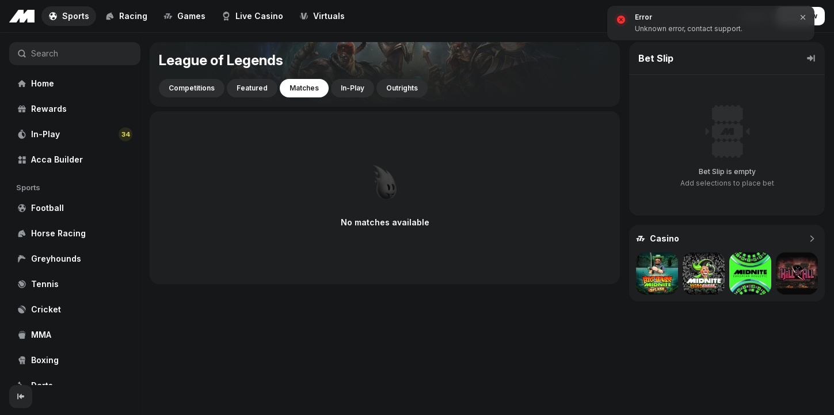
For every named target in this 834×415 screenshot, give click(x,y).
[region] (74, 209)
